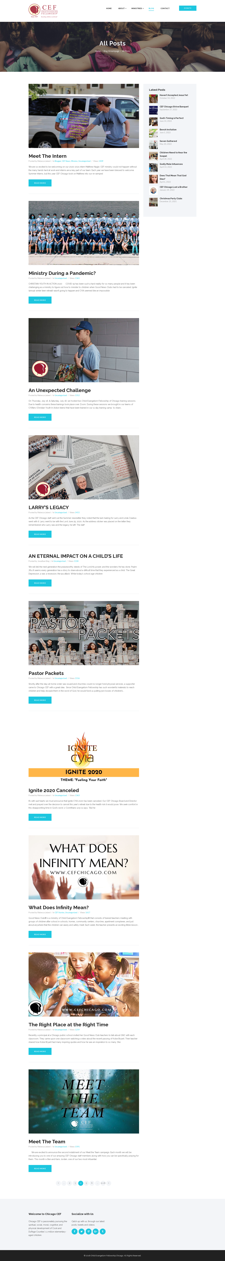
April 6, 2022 (165, 182)
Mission (74, 161)
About (121, 8)
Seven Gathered (168, 141)
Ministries (136, 8)
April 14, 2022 (166, 167)
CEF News (66, 161)
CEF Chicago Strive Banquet (174, 107)
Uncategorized (84, 161)
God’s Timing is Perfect (172, 118)
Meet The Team (48, 1141)
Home (109, 8)
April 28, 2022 (166, 159)
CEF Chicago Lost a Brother (174, 187)
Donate (187, 8)
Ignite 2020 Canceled (55, 790)
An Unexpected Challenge (61, 390)
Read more (40, 183)
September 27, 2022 (168, 109)
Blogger (58, 161)
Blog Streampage (111, 51)
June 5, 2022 (165, 132)
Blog (151, 8)
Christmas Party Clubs (171, 198)
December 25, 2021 (168, 201)
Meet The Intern (49, 156)
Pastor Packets (47, 673)
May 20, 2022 (166, 144)
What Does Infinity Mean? (60, 907)
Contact (165, 8)
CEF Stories (59, 912)
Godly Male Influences (171, 164)
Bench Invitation (168, 129)
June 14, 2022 (166, 121)
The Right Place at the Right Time (70, 1024)
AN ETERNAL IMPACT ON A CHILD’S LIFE (78, 556)
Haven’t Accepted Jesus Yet (174, 95)
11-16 (103, 1183)
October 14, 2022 (167, 98)
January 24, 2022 (167, 190)
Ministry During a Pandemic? (64, 273)
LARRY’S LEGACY (50, 507)
